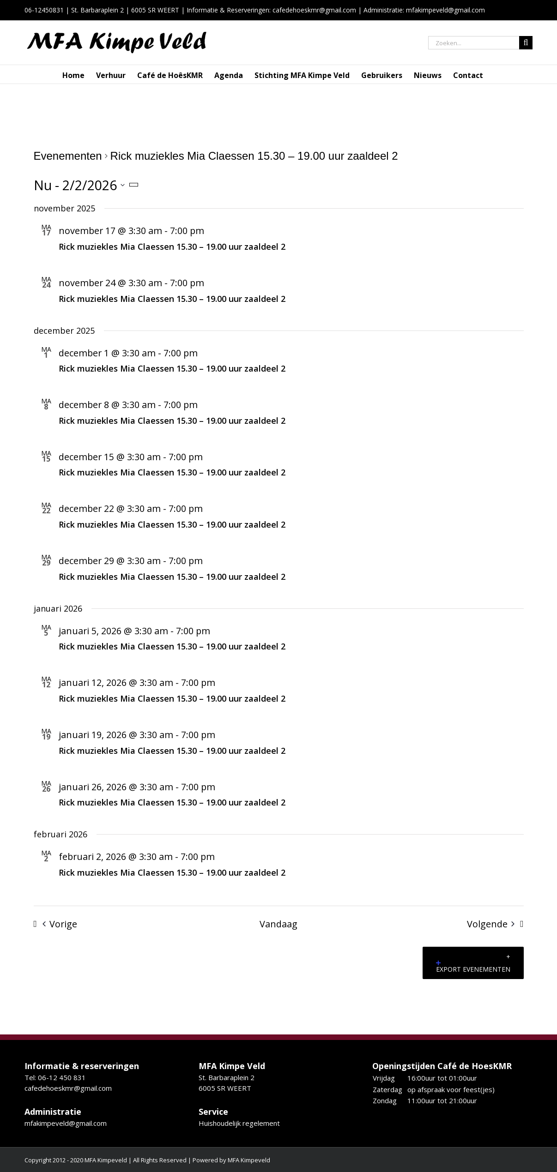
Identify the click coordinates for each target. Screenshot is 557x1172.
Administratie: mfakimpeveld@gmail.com (424, 10)
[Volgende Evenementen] (498, 924)
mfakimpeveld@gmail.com (65, 1123)
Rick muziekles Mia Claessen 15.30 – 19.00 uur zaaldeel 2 (172, 246)
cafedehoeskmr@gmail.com (314, 10)
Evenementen (68, 156)
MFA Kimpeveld (249, 1160)
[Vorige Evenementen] (52, 924)
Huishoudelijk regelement (239, 1123)
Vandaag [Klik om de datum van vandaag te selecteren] (278, 924)
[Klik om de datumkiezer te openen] (88, 185)
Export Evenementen (473, 967)
